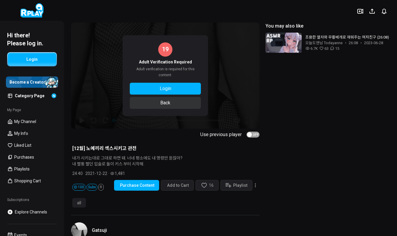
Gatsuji (99, 230)
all (79, 202)
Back (165, 103)
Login (165, 88)
